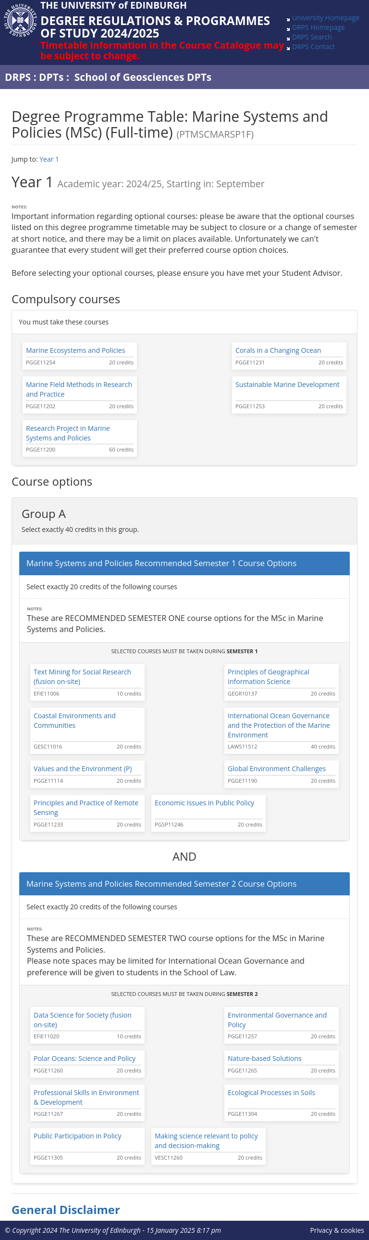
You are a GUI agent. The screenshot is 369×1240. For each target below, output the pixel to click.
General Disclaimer (66, 1209)
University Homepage (325, 17)
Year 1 (49, 159)
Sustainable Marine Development (287, 384)
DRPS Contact (313, 46)
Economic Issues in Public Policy (204, 802)
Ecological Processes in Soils (271, 1092)
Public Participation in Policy (78, 1135)
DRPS (18, 77)
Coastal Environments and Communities (75, 720)
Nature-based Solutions (265, 1058)
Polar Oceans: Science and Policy (84, 1058)
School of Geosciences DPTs (143, 77)
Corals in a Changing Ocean (278, 350)
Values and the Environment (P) (83, 768)
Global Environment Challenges (277, 768)
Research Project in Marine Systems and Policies (68, 433)
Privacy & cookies (337, 1230)
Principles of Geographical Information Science (268, 676)
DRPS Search (312, 36)
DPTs (51, 77)
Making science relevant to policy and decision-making (206, 1140)
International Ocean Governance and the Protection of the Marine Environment (279, 725)
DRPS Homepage (318, 27)
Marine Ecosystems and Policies (75, 350)
